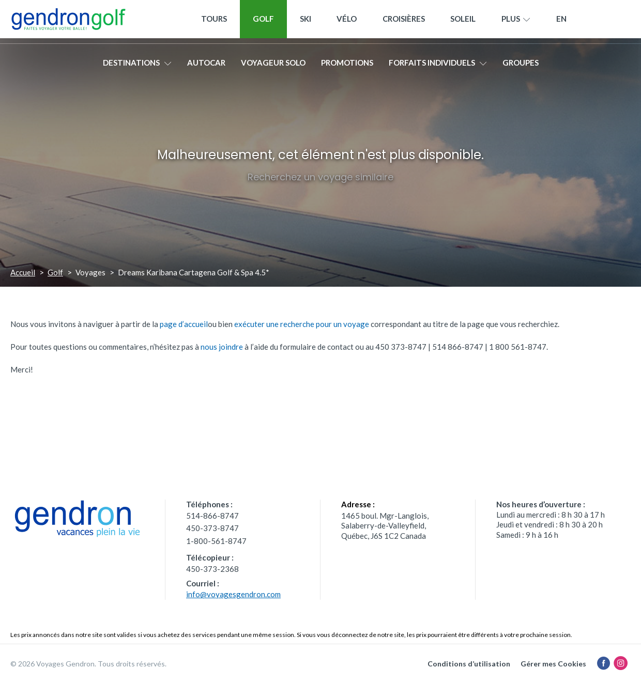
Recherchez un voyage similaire (320, 176)
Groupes (520, 65)
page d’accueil (184, 324)
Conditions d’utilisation (469, 663)
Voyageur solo (273, 65)
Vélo (347, 21)
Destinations (137, 65)
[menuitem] (561, 22)
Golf (263, 21)
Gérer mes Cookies (553, 663)
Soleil (463, 21)
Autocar (206, 65)
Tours (214, 21)
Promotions (347, 65)
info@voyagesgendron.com (233, 594)
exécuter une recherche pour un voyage (301, 324)
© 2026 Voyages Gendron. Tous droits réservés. (88, 663)
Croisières (404, 21)
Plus (515, 22)
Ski (305, 21)
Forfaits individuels (438, 65)
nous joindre (222, 346)
